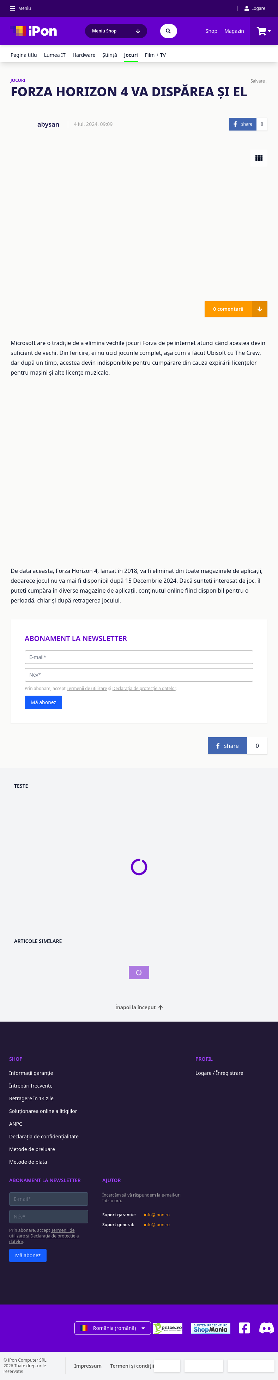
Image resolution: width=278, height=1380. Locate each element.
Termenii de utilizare (87, 688)
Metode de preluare (32, 1149)
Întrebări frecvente (31, 1085)
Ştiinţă (109, 55)
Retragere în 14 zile (31, 1098)
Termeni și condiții (132, 1365)
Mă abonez (43, 702)
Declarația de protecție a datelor (144, 688)
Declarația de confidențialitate (44, 1136)
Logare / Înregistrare (219, 1073)
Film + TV (155, 55)
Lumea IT (55, 55)
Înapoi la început (139, 1007)
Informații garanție (31, 1073)
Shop (211, 31)
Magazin (234, 31)
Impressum (88, 1365)
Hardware (84, 55)
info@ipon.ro (157, 1215)
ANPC (15, 1123)
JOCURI (18, 80)
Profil (204, 1058)
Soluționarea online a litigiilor (43, 1111)
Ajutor (111, 1180)
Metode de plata (28, 1161)
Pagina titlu (24, 55)
